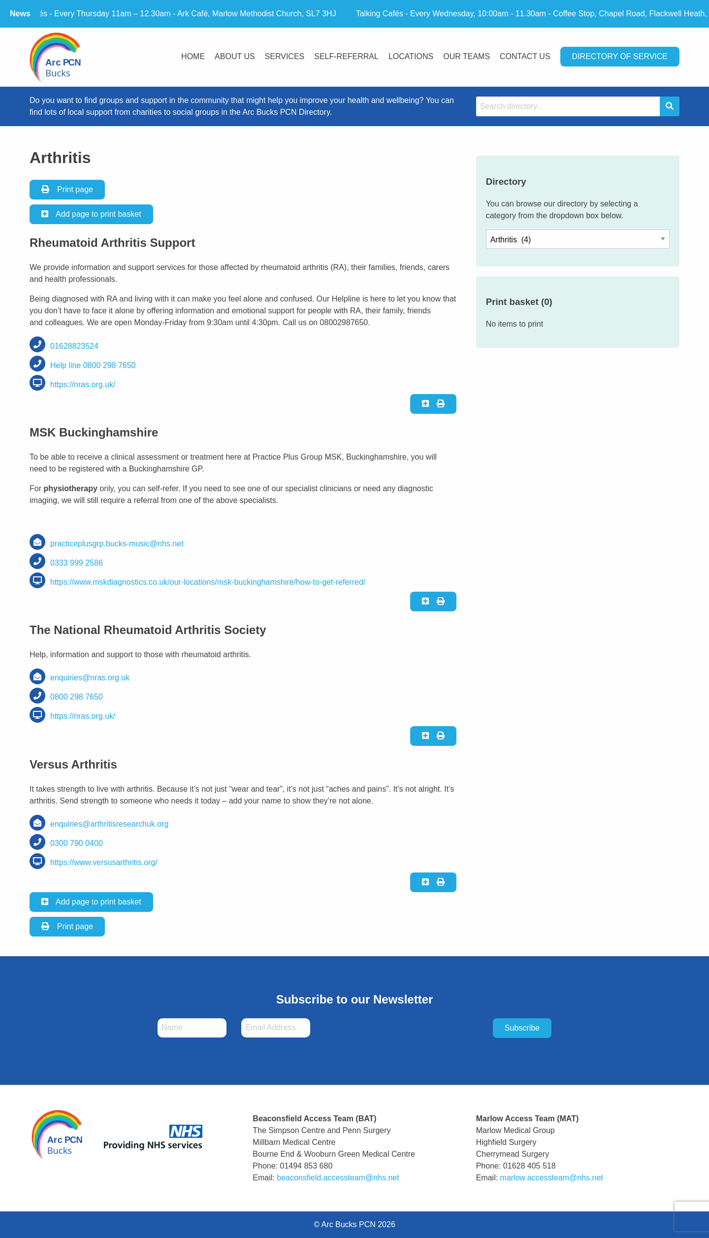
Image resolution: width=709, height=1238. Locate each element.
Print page (67, 189)
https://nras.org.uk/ (83, 384)
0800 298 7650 (76, 697)
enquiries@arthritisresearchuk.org (109, 824)
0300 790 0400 (76, 843)
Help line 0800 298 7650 (92, 365)
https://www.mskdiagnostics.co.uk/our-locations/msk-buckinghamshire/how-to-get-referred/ (207, 582)
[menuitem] (193, 57)
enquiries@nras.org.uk (89, 677)
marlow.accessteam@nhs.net (551, 1177)
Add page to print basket (91, 214)
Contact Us (525, 56)
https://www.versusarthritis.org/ (104, 862)
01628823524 (74, 346)
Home (193, 56)
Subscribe (522, 1028)
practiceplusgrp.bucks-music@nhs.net (117, 543)
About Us (235, 56)
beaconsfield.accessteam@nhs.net (338, 1177)
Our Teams (466, 56)
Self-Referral (346, 56)
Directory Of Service (620, 56)
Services (285, 56)
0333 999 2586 (76, 563)
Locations (410, 56)
